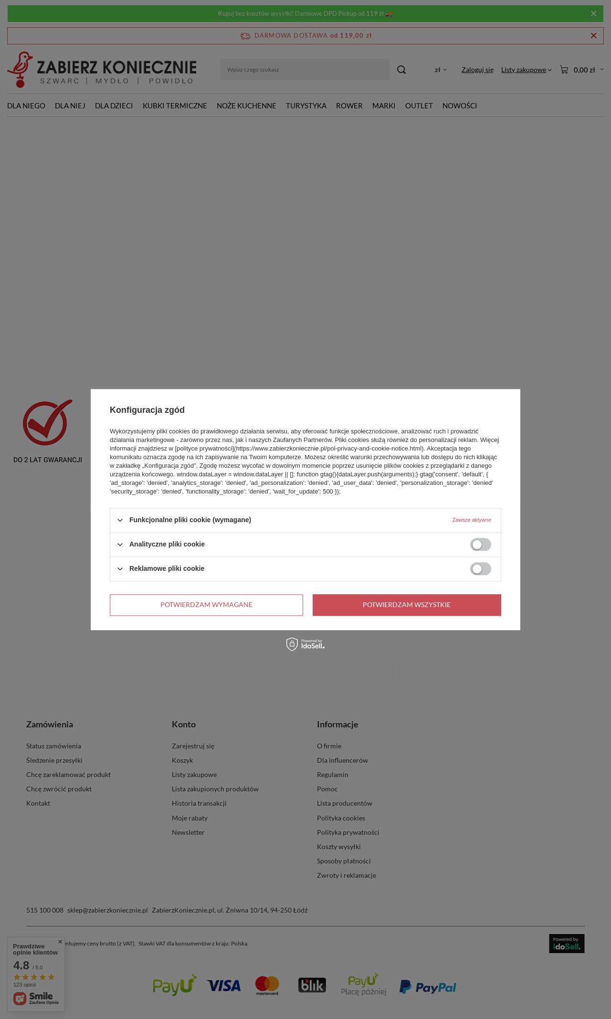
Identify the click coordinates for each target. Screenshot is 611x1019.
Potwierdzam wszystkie (407, 604)
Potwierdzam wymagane (206, 604)
